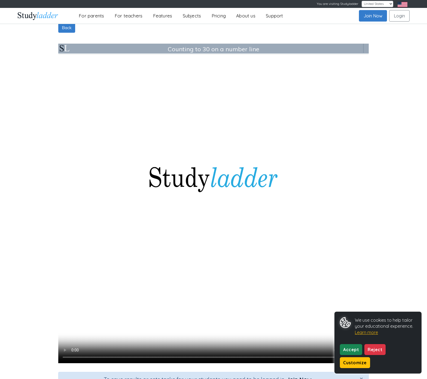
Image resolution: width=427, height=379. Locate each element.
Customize (355, 362)
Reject (375, 349)
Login (399, 16)
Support (274, 16)
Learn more (366, 332)
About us (245, 16)
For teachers (128, 16)
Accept (351, 349)
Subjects (192, 16)
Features (162, 16)
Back (67, 27)
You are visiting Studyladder (337, 4)
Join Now (373, 16)
